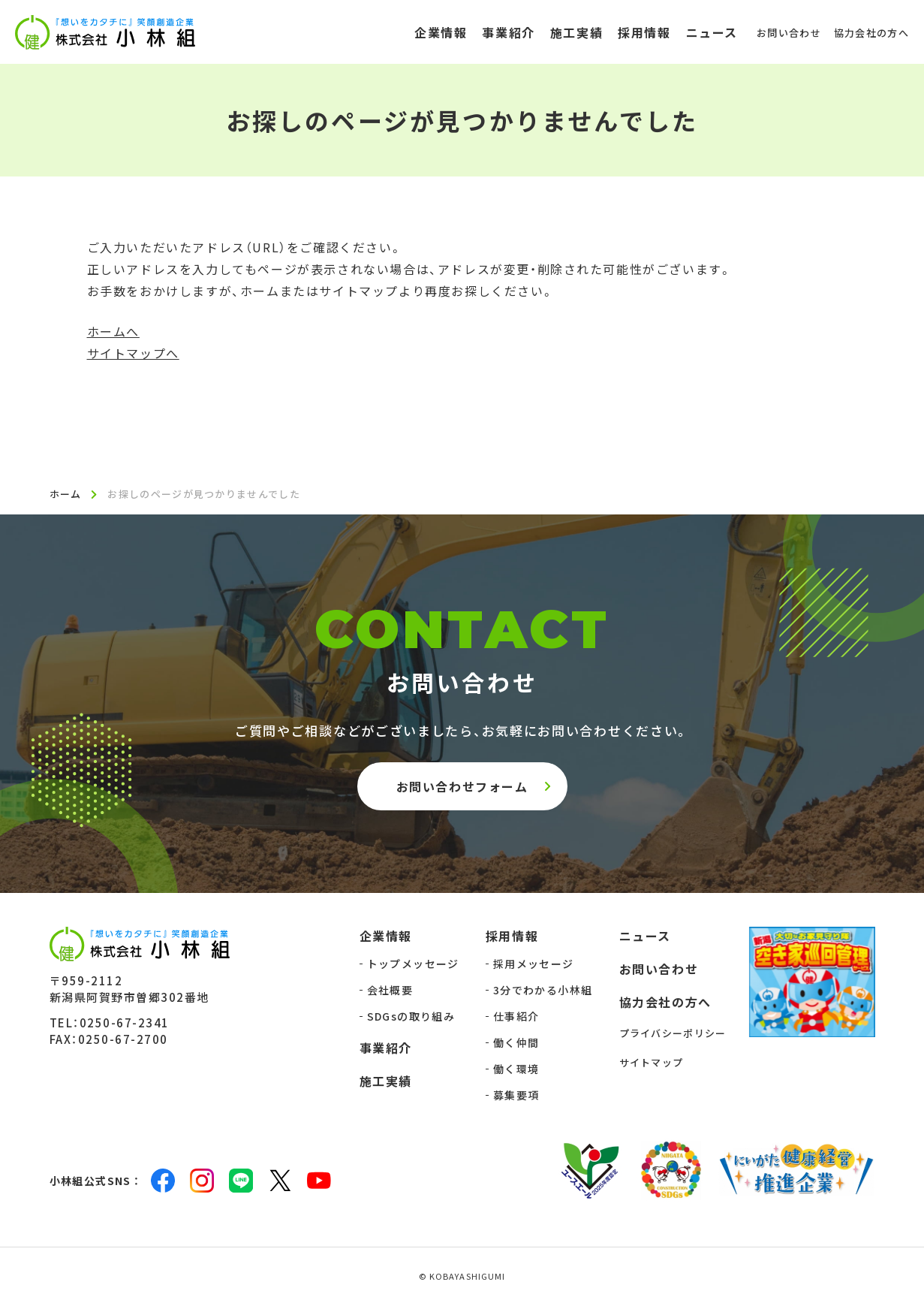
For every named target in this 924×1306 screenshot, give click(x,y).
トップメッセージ (413, 965)
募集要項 (516, 1096)
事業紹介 (386, 1049)
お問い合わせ (659, 970)
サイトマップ (651, 1064)
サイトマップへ (133, 353)
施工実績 (386, 1082)
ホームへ (113, 331)
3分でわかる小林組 (543, 991)
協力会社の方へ (665, 1003)
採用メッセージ (533, 965)
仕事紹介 (516, 1017)
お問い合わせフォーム (462, 787)
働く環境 (516, 1070)
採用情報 (512, 937)
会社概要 (390, 991)
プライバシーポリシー (673, 1034)
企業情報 (386, 937)
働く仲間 (516, 1043)
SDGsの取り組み (411, 1017)
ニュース (645, 937)
